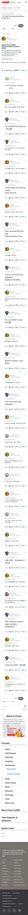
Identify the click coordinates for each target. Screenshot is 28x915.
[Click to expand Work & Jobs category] (3, 803)
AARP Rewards (10, 753)
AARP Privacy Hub (6, 893)
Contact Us (16, 862)
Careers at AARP (17, 865)
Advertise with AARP (18, 860)
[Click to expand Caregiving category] (3, 761)
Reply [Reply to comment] (22, 93)
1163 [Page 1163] (15, 25)
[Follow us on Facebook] (4, 911)
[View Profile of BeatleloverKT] (13, 119)
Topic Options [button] (7, 33)
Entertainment (10, 765)
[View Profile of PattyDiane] (13, 141)
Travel (7, 799)
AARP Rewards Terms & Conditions (9, 898)
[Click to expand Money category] (3, 787)
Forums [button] (18, 7)
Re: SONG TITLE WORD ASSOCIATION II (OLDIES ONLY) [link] (12, 17)
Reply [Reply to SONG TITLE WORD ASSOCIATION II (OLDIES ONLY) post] (23, 70)
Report (20, 70)
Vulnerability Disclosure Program (8, 903)
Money (7, 787)
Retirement (9, 791)
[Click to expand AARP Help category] (3, 757)
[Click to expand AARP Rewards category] (3, 753)
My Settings (4, 7)
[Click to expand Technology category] (3, 795)
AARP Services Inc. (18, 868)
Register (3, 833)
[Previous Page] (3, 25)
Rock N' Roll (11, 769)
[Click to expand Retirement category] (3, 791)
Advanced (24, 709)
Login (19, 2)
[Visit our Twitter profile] (9, 911)
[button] (26, 2)
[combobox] (14, 706)
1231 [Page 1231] (13, 28)
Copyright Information (6, 901)
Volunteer (4, 865)
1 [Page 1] (7, 25)
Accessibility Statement (6, 895)
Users (2, 709)
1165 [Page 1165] (4, 28)
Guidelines (10, 7)
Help (15, 7)
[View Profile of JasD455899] (13, 593)
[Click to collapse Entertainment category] (3, 765)
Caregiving (9, 761)
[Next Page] (25, 28)
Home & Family (10, 783)
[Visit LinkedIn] (20, 911)
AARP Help (9, 757)
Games (7, 749)
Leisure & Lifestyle (13, 774)
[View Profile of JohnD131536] (13, 435)
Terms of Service (16, 893)
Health (7, 779)
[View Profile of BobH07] (8, 38)
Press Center (4, 885)
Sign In (3, 836)
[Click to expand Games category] (3, 749)
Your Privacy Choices (6, 906)
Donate (3, 862)
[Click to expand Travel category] (3, 799)
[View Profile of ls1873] (12, 78)
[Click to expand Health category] (3, 779)
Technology (9, 795)
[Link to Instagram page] (14, 911)
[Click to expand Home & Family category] (3, 783)
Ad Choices (20, 903)
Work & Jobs (9, 803)
